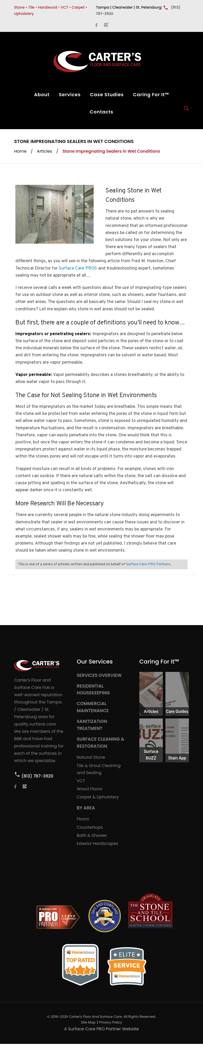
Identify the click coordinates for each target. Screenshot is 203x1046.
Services (70, 94)
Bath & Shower (92, 835)
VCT (81, 781)
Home (20, 151)
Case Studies (107, 94)
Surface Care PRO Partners (148, 564)
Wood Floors (89, 789)
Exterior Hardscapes (97, 844)
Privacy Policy (110, 1022)
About (41, 94)
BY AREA (86, 808)
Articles (44, 151)
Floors (83, 819)
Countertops (90, 827)
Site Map (88, 1022)
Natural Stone (91, 757)
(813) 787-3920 (37, 776)
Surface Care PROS (78, 268)
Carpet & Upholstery (98, 797)
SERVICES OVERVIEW (99, 675)
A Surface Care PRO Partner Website (101, 1029)
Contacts (101, 111)
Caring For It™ (151, 94)
